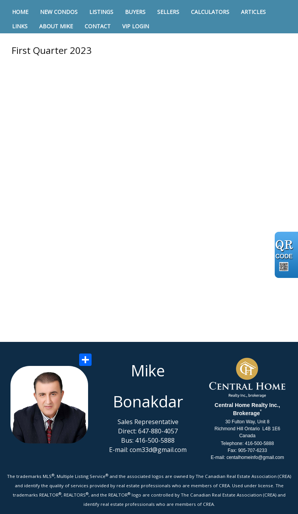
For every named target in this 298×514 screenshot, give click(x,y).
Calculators (210, 12)
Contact (98, 26)
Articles (253, 12)
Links (20, 26)
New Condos (59, 12)
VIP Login (135, 26)
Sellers (168, 12)
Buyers (135, 12)
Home (20, 12)
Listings (101, 12)
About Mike (56, 26)
